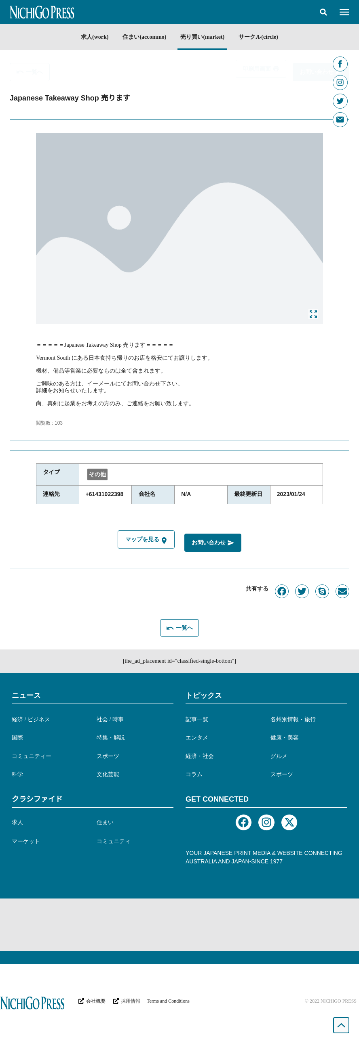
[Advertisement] (179, 924)
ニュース (26, 695)
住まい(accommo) (144, 37)
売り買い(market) (203, 37)
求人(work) (92, 37)
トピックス (204, 695)
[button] (323, 12)
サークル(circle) (260, 37)
